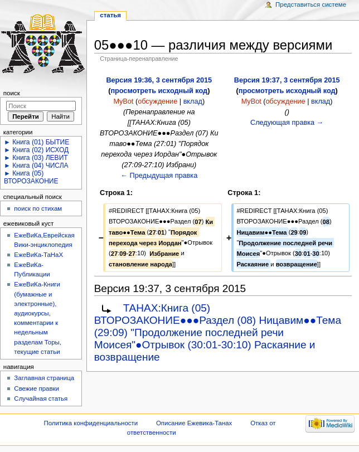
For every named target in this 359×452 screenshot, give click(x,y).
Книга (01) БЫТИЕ (40, 142)
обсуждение (157, 101)
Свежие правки (36, 388)
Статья (110, 15)
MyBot (123, 101)
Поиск (11, 93)
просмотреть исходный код (158, 91)
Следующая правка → (286, 123)
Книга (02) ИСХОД (40, 150)
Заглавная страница (44, 378)
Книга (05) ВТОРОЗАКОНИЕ (31, 177)
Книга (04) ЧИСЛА (40, 165)
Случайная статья (40, 398)
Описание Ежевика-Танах (194, 423)
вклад (192, 101)
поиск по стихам (38, 208)
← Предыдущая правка (158, 175)
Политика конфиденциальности (91, 423)
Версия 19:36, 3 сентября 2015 (159, 80)
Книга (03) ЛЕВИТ (39, 158)
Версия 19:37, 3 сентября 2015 (287, 80)
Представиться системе (310, 4)
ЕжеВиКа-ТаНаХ (38, 254)
